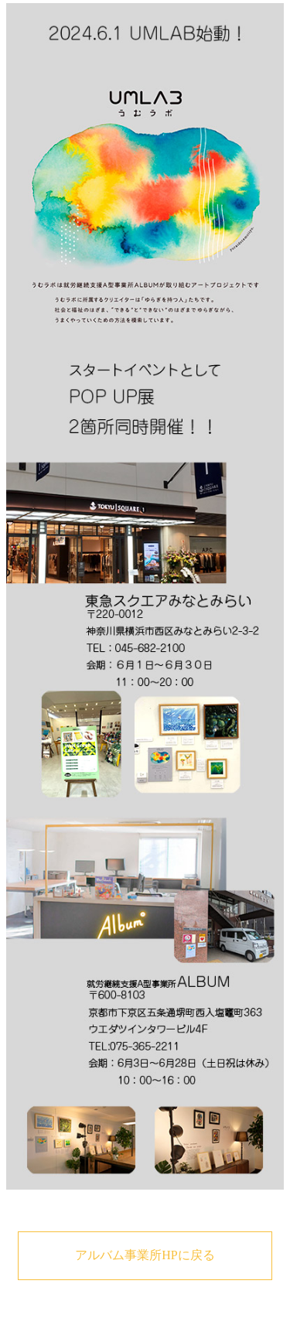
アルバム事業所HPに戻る (144, 1255)
